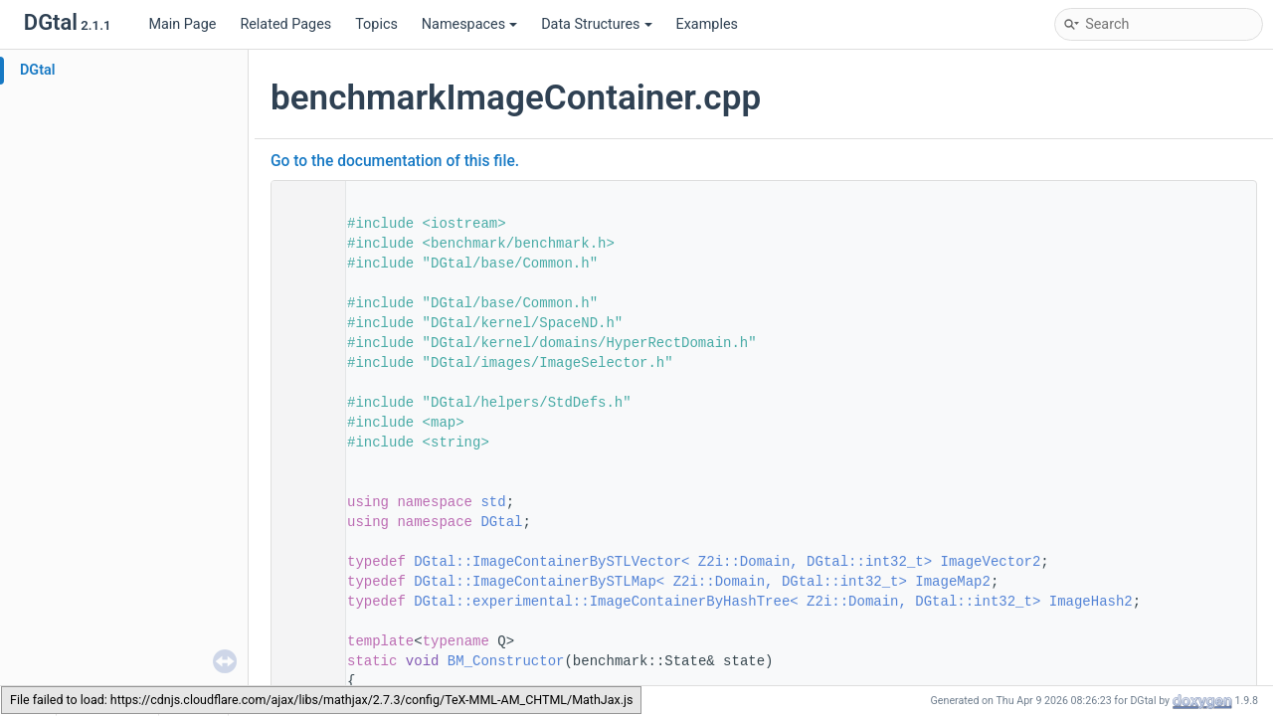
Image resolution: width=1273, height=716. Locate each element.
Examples (707, 24)
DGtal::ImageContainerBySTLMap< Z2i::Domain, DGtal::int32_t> (660, 582)
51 (302, 582)
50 (302, 562)
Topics (376, 24)
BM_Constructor (506, 661)
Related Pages (285, 24)
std (492, 502)
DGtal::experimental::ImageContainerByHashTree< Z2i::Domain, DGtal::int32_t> (727, 602)
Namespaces (469, 24)
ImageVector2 (991, 562)
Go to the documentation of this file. (395, 161)
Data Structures (596, 24)
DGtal (38, 70)
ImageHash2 (1091, 602)
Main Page (182, 24)
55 (302, 661)
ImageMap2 (953, 582)
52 (302, 602)
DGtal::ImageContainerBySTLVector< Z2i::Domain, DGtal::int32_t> (673, 562)
